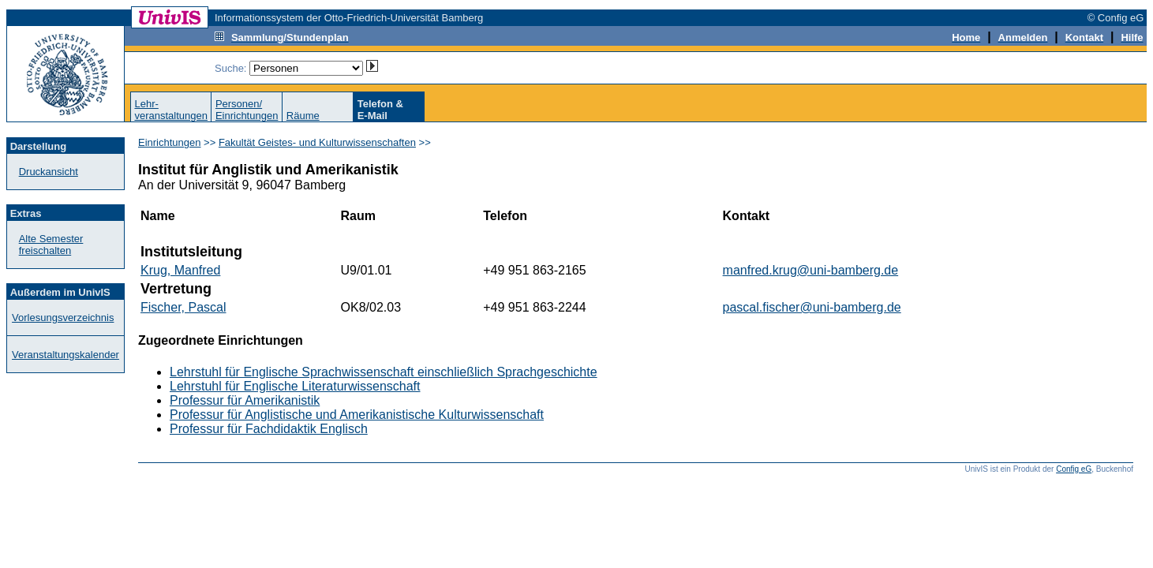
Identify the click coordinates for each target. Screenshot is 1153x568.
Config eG (1073, 469)
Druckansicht (48, 172)
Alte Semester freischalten (51, 244)
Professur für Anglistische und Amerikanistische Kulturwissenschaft (357, 414)
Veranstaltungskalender (65, 355)
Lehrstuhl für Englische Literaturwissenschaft (295, 386)
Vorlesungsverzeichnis (63, 317)
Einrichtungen (169, 142)
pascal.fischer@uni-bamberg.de (812, 307)
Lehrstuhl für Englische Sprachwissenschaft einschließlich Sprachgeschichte (383, 372)
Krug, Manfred (180, 270)
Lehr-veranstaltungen (171, 109)
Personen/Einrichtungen (247, 109)
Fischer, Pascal (183, 307)
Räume (303, 115)
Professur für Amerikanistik (245, 400)
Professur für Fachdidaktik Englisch (269, 428)
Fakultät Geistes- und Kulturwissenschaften (317, 142)
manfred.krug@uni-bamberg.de (811, 270)
